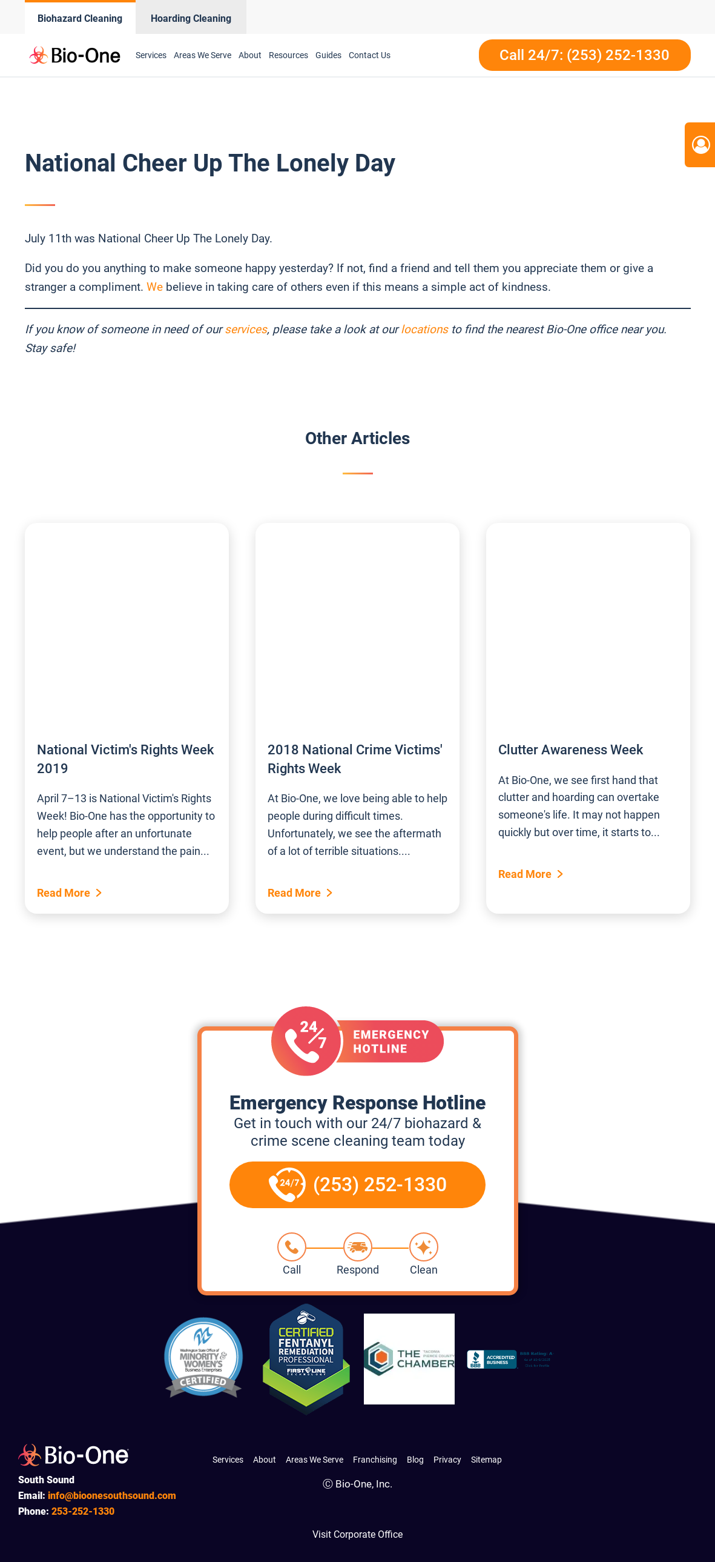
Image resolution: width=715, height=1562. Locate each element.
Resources (288, 55)
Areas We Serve (202, 55)
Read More (63, 892)
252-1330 (82, 1511)
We (155, 287)
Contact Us (369, 55)
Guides (328, 55)
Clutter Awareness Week (570, 749)
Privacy (447, 1459)
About (250, 55)
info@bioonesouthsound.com (112, 1495)
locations (424, 329)
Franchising (375, 1459)
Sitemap (486, 1459)
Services (151, 55)
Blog (415, 1459)
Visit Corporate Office (357, 1534)
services (246, 329)
